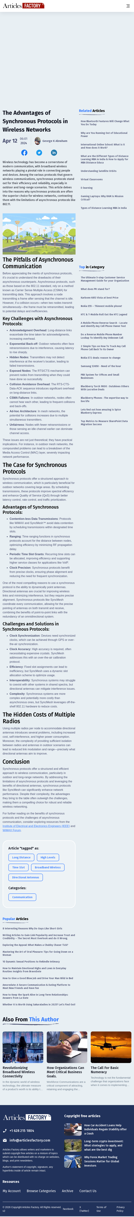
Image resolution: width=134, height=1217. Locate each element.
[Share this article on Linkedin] (54, 153)
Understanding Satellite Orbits (98, 171)
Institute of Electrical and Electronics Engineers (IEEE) (36, 825)
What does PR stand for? (95, 289)
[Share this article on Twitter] (39, 153)
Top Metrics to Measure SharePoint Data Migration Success (104, 423)
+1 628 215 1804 (19, 1130)
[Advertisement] (67, 39)
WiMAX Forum (12, 830)
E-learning (86, 187)
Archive (68, 1191)
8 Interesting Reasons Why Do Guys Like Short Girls (32, 928)
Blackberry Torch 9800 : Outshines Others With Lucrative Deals (105, 388)
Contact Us (88, 1191)
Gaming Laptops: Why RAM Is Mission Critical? (102, 198)
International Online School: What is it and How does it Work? (103, 146)
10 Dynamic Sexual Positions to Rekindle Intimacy (31, 961)
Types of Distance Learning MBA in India (104, 208)
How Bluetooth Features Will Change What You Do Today (105, 123)
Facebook (68, 1209)
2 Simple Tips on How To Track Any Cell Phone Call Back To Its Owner (103, 348)
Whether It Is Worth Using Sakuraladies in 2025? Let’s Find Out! (39, 1004)
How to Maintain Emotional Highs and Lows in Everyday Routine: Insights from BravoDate (34, 970)
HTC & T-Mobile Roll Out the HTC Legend (104, 314)
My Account (12, 1191)
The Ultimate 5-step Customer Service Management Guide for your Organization (105, 279)
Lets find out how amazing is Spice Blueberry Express (101, 411)
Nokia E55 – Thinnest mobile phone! (101, 306)
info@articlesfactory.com (26, 1140)
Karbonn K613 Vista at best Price (99, 297)
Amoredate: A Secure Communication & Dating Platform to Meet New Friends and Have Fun (36, 986)
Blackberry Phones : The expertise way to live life (104, 399)
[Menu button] (127, 5)
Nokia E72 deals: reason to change (100, 357)
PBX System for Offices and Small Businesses (100, 376)
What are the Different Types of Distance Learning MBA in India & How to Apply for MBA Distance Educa (104, 159)
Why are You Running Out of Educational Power (104, 135)
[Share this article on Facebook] (24, 153)
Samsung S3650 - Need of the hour (101, 366)
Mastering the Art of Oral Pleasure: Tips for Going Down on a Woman (38, 953)
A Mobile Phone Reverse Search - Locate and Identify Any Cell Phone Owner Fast (104, 324)
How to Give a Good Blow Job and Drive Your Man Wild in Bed (38, 978)
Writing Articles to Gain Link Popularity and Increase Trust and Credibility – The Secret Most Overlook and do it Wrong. (39, 937)
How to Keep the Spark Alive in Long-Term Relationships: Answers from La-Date (35, 996)
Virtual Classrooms (92, 179)
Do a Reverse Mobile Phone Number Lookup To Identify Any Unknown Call (102, 336)
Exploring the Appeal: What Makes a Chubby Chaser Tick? (35, 945)
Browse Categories (41, 1191)
